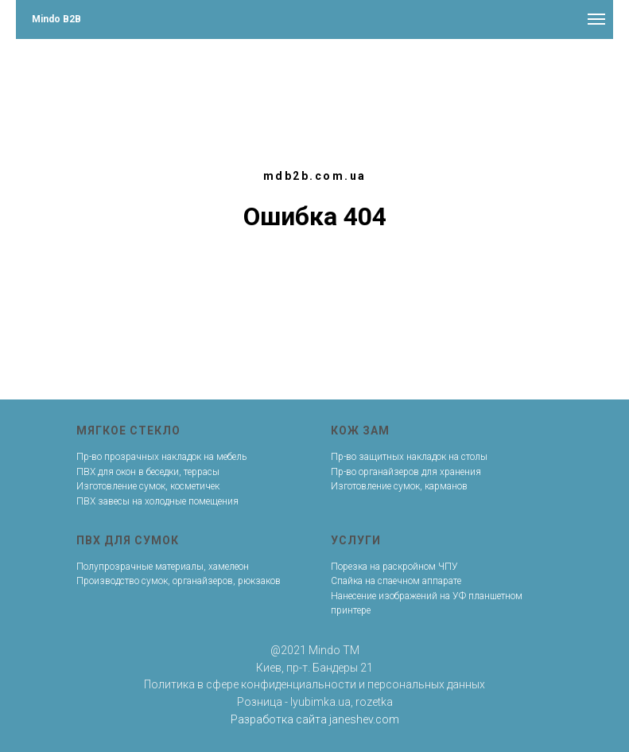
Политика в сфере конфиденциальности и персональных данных (314, 684)
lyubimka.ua (320, 702)
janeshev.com (364, 719)
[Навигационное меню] (596, 19)
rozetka (374, 702)
